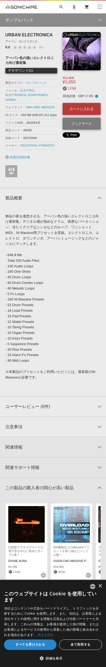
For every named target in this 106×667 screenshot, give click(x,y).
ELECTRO (27, 90)
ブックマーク (81, 124)
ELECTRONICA (15, 95)
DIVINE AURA (17, 560)
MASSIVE (48, 107)
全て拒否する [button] (80, 644)
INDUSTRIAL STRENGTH (37, 145)
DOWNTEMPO (37, 95)
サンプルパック (36, 82)
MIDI (37, 107)
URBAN (10, 99)
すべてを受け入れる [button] (30, 644)
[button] (53, 658)
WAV (29, 107)
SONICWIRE (21, 7)
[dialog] (53, 623)
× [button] (100, 586)
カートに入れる (82, 109)
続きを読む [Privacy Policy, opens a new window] (46, 635)
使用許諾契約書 (17, 157)
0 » (41, 47)
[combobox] (92, 586)
